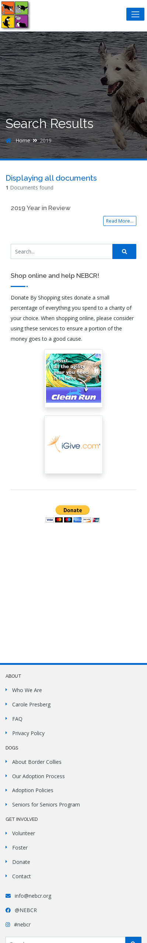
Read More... (119, 221)
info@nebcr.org (28, 895)
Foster (20, 847)
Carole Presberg (31, 704)
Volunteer (23, 833)
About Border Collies (37, 761)
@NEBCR (21, 910)
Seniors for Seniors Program (46, 804)
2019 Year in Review (40, 208)
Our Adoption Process (38, 776)
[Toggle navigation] (135, 14)
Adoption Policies (32, 790)
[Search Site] (62, 251)
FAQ (17, 718)
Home (18, 140)
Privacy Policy (28, 733)
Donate (21, 861)
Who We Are (27, 690)
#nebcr (18, 924)
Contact (21, 876)
